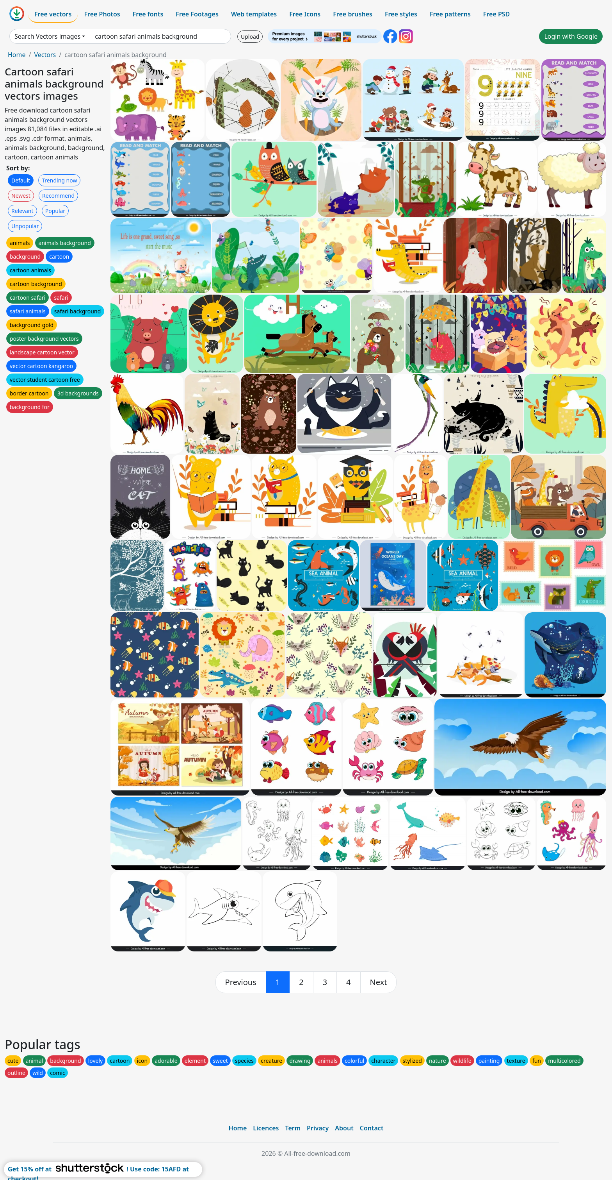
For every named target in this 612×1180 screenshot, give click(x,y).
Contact (372, 1128)
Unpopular (25, 226)
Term (293, 1128)
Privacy (318, 1128)
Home (17, 54)
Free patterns (450, 14)
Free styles (401, 14)
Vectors (45, 54)
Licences (266, 1128)
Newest (20, 195)
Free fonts (148, 14)
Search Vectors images (47, 36)
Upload (250, 36)
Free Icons (304, 14)
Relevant (22, 211)
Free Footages (197, 14)
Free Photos (102, 14)
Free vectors (52, 14)
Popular (55, 211)
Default (20, 180)
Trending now (59, 180)
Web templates (254, 14)
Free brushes (352, 14)
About (344, 1128)
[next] (378, 982)
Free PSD (496, 14)
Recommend (58, 195)
